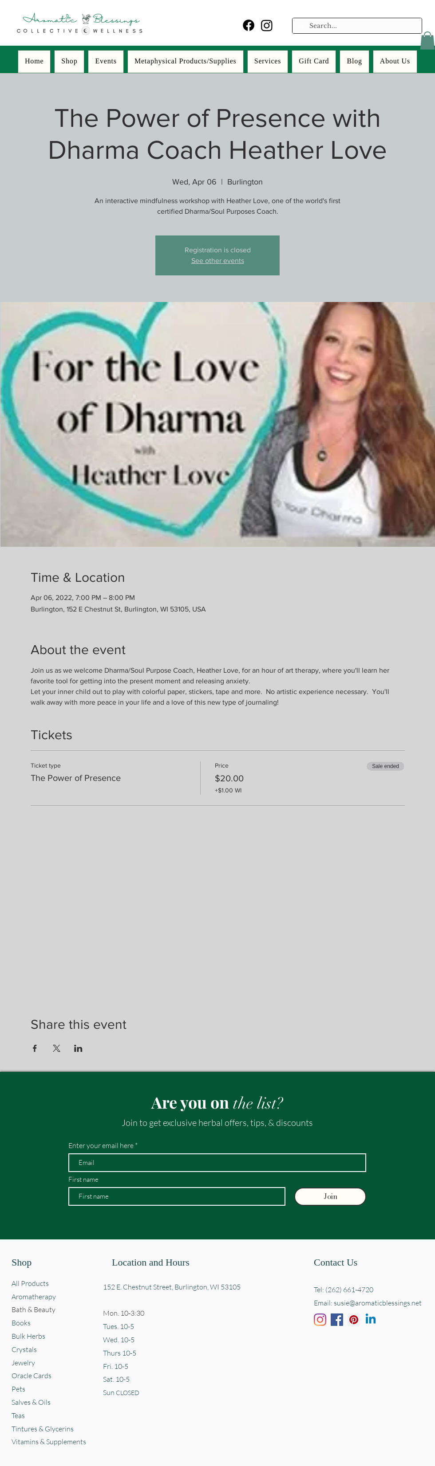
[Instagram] (266, 25)
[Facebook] (248, 25)
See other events (217, 260)
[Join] (330, 1197)
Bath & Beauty (33, 1309)
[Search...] (356, 26)
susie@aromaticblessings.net (378, 1302)
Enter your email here (101, 1145)
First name (83, 1179)
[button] (427, 40)
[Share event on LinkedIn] (78, 1048)
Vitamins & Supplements (49, 1441)
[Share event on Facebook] (35, 1048)
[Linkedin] (370, 1319)
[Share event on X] (56, 1048)
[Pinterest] (354, 1319)
